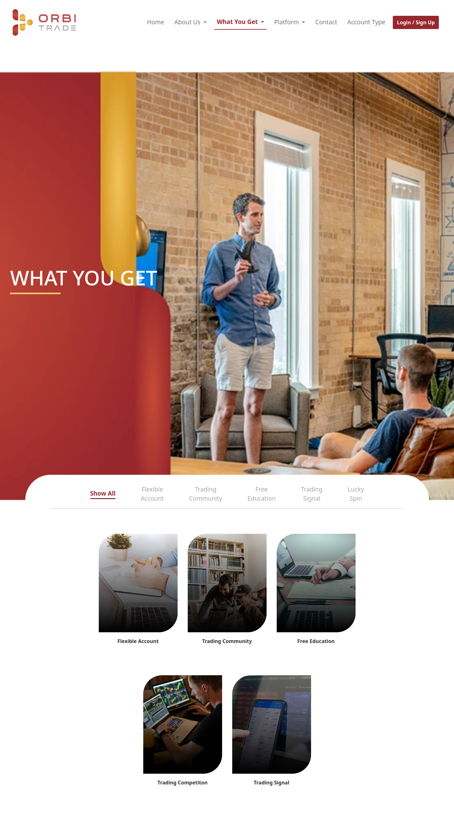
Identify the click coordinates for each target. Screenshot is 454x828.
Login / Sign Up (416, 22)
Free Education (261, 494)
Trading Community (205, 494)
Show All (103, 493)
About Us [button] (188, 22)
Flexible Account (152, 494)
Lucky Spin (356, 494)
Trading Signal (311, 494)
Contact (326, 22)
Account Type (366, 22)
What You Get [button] (238, 21)
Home (155, 22)
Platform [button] (287, 22)
